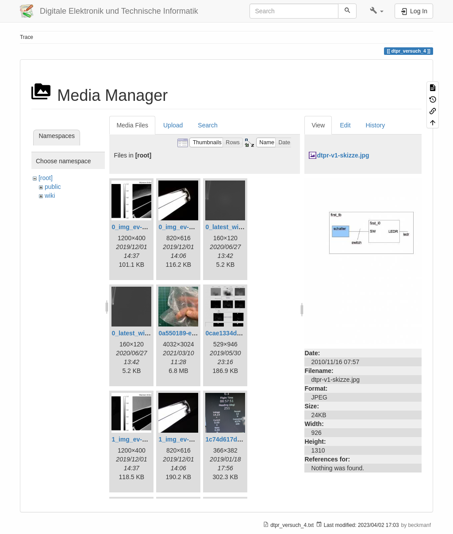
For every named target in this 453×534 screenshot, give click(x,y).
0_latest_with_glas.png (239, 227)
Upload (173, 125)
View (318, 125)
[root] (45, 177)
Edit (345, 125)
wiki (50, 195)
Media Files (132, 125)
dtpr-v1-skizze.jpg (343, 155)
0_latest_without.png (142, 333)
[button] (376, 11)
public (53, 186)
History (375, 125)
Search (207, 125)
